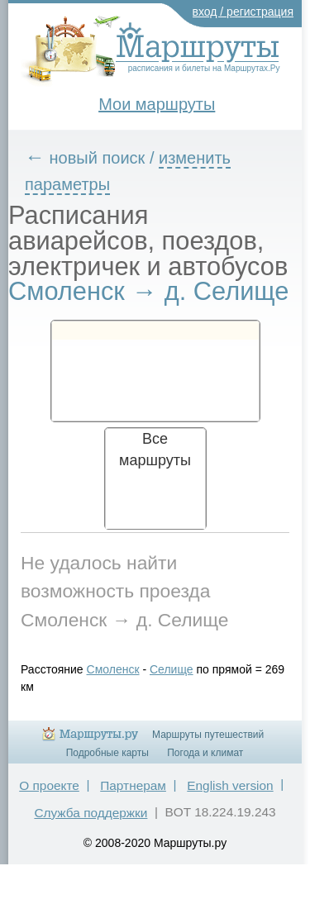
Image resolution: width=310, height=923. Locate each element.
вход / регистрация (243, 11)
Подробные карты (107, 753)
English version (230, 785)
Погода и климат (205, 753)
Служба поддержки (90, 813)
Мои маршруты (156, 104)
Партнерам (133, 785)
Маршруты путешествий (208, 734)
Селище (171, 669)
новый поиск (97, 158)
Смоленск (113, 669)
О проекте (49, 785)
